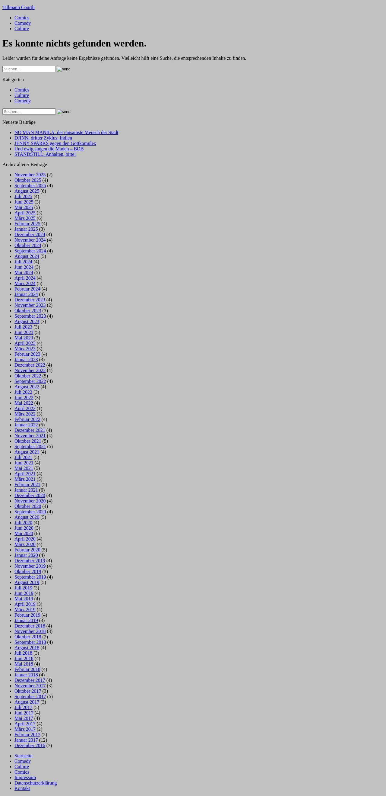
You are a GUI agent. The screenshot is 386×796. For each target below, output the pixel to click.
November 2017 (30, 685)
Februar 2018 (27, 669)
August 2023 (26, 321)
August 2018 (26, 647)
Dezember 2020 (29, 495)
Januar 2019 (26, 620)
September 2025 (30, 185)
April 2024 (25, 278)
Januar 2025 (26, 229)
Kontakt (22, 788)
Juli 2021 (23, 457)
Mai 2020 (23, 533)
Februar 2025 (27, 223)
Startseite (23, 755)
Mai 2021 (23, 468)
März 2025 (25, 218)
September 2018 (30, 642)
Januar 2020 (26, 555)
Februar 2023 (27, 354)
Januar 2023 (26, 359)
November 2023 (30, 305)
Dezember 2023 (29, 299)
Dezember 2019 (29, 560)
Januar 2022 (26, 424)
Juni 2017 (23, 712)
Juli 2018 (23, 653)
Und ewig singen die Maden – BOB (49, 148)
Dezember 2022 (29, 365)
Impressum (25, 777)
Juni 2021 (23, 462)
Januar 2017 (26, 740)
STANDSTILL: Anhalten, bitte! (45, 154)
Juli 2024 (23, 261)
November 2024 (30, 239)
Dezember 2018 (29, 625)
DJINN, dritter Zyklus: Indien (43, 137)
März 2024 (25, 283)
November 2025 (30, 174)
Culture (21, 28)
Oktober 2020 (27, 506)
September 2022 (30, 381)
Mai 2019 (23, 598)
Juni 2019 (23, 593)
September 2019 (30, 576)
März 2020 (25, 544)
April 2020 (25, 538)
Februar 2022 (27, 419)
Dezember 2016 (29, 745)
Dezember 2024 (29, 234)
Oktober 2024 (27, 245)
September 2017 (30, 696)
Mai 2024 (23, 272)
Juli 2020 (23, 522)
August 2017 (26, 702)
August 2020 (26, 517)
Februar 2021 (27, 484)
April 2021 (25, 473)
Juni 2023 (23, 332)
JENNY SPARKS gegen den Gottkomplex (55, 143)
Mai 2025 (23, 207)
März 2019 (25, 609)
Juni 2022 (23, 397)
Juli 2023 (23, 326)
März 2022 (25, 413)
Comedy (22, 23)
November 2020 (30, 500)
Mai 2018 (23, 663)
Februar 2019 (27, 615)
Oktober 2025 (27, 180)
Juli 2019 (23, 587)
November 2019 (30, 566)
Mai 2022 (23, 403)
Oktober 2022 (27, 375)
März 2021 (25, 479)
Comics (21, 17)
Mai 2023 (23, 337)
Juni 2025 (23, 201)
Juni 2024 (23, 267)
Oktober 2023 (27, 310)
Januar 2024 (26, 294)
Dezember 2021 (29, 430)
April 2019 (25, 604)
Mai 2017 (23, 718)
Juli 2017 (23, 707)
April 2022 (25, 408)
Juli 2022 (23, 392)
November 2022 (30, 370)
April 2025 (25, 212)
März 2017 (25, 729)
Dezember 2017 (29, 680)
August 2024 (26, 256)
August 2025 (26, 191)
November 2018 (30, 631)
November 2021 (30, 435)
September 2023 (30, 316)
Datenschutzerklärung (35, 782)
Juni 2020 (23, 528)
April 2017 (25, 723)
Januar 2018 (26, 674)
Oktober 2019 (27, 571)
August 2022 (26, 386)
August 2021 (26, 451)
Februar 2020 (27, 549)
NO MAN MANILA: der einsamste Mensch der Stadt (66, 132)
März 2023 (25, 348)
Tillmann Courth (18, 7)
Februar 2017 (27, 734)
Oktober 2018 (27, 636)
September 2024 (30, 250)
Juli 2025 (23, 196)
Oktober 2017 (27, 691)
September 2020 (30, 511)
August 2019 (26, 582)
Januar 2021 (26, 490)
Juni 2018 (23, 658)
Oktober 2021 (27, 441)
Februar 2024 (27, 288)
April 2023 (25, 343)
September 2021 (30, 446)
